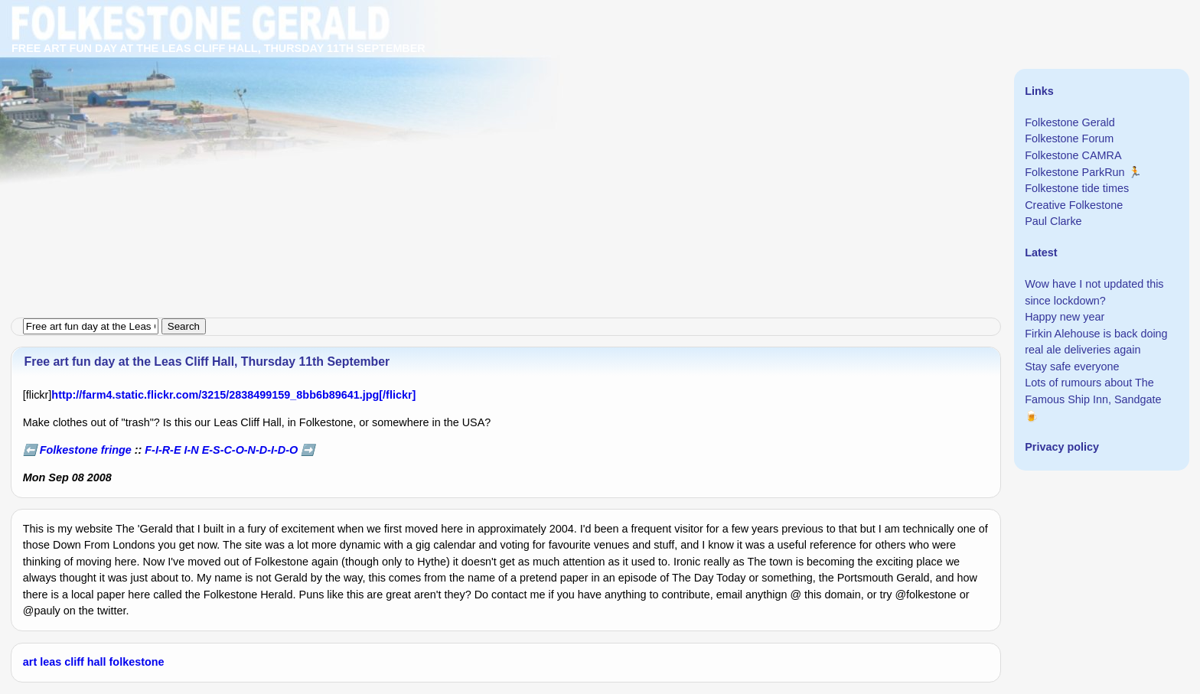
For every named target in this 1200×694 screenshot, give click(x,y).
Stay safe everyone (1072, 366)
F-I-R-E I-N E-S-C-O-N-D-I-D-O (221, 450)
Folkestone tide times (1077, 188)
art (30, 662)
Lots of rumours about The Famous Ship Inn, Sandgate (1093, 391)
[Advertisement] (459, 107)
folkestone (137, 662)
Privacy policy (1062, 447)
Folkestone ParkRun (1074, 172)
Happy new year (1064, 317)
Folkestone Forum (1069, 138)
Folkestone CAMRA (1073, 155)
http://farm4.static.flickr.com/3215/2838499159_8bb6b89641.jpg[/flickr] (233, 395)
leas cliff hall (73, 662)
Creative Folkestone (1074, 205)
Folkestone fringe (86, 450)
